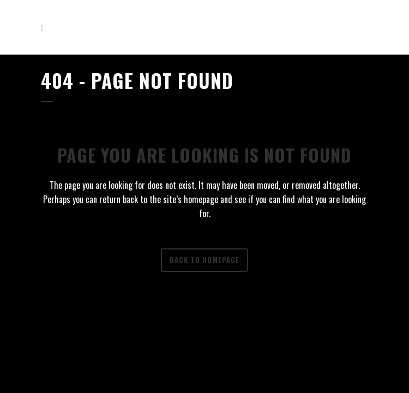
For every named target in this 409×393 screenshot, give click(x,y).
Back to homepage (204, 259)
